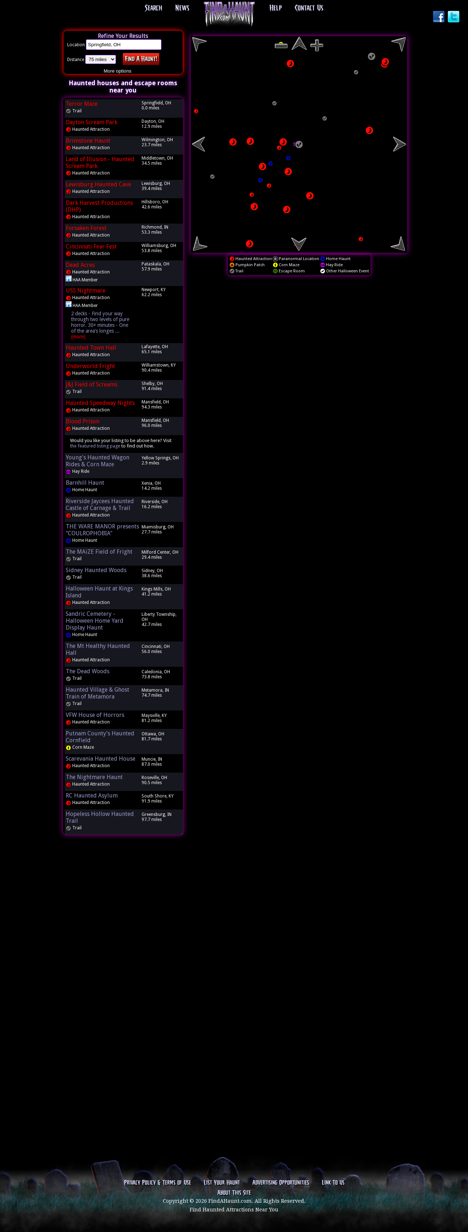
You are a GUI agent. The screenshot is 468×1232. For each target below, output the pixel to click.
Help (275, 8)
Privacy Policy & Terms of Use (157, 1183)
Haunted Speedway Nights (100, 402)
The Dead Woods (87, 671)
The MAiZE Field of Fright (99, 551)
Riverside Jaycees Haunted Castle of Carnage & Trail (100, 504)
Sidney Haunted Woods (96, 570)
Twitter (454, 17)
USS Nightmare (85, 290)
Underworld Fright (90, 366)
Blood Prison (82, 421)
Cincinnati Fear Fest (91, 246)
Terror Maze (82, 103)
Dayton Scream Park (91, 122)
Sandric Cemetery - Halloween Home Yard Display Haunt (95, 620)
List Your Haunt (222, 1183)
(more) (78, 337)
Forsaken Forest (86, 228)
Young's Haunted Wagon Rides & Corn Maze (97, 461)
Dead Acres (80, 264)
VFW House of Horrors (95, 715)
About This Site (234, 1193)
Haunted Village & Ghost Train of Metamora (97, 693)
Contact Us (309, 8)
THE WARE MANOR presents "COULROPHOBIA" (102, 530)
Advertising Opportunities (280, 1183)
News (182, 8)
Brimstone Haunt (88, 140)
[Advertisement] (123, 950)
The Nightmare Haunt (94, 777)
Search (153, 8)
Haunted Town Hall (91, 347)
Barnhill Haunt (85, 482)
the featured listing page (95, 446)
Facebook (439, 17)
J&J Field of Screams (91, 384)
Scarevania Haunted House (100, 758)
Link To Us (333, 1183)
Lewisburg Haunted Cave (98, 184)
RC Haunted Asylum (92, 795)
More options (117, 71)
